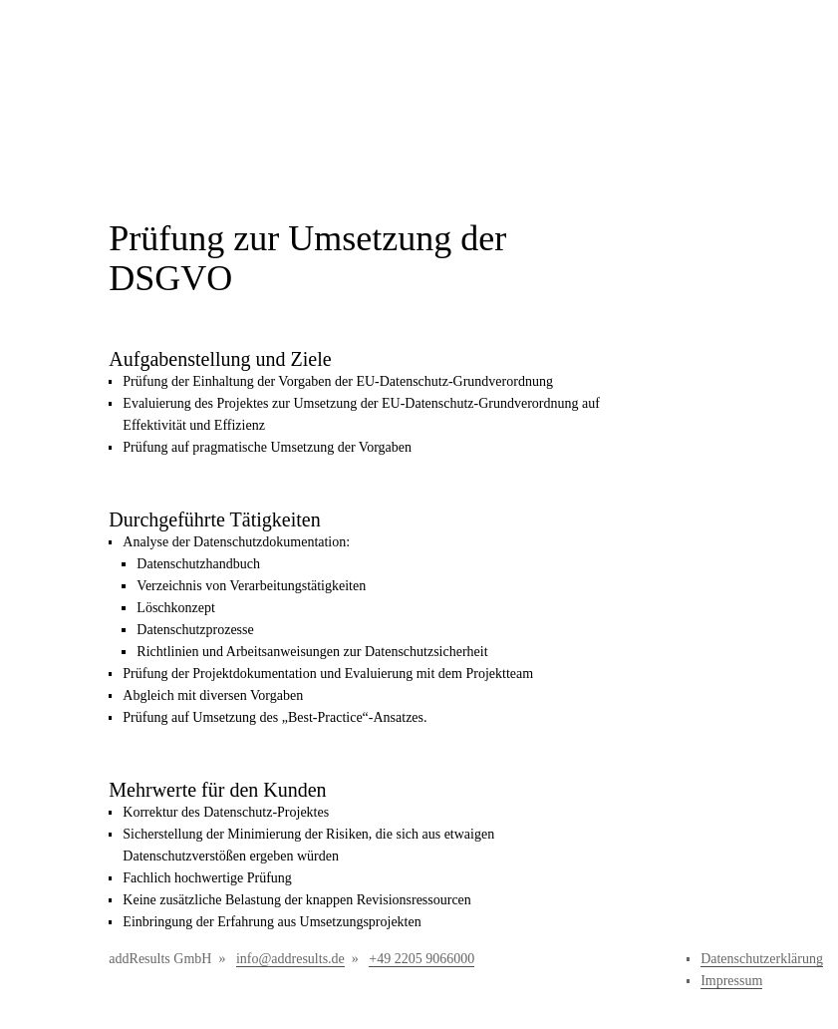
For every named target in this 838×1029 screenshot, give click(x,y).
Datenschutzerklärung (761, 958)
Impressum (731, 980)
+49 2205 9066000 (421, 958)
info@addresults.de (290, 958)
